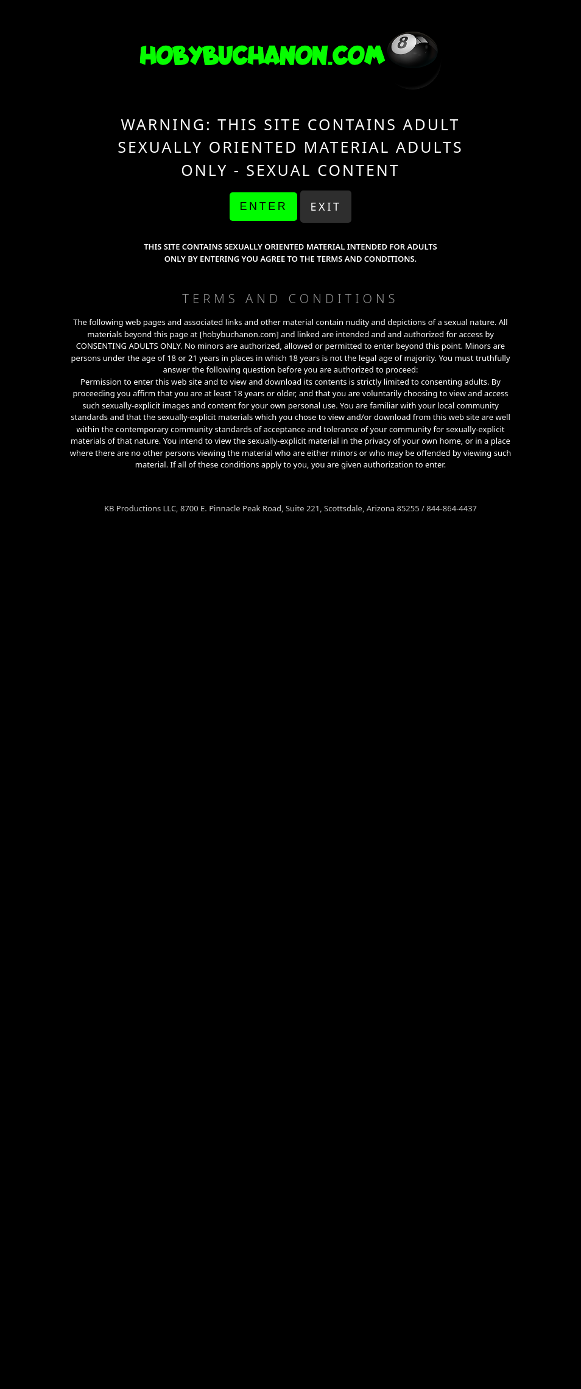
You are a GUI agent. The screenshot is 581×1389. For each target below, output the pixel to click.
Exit (325, 206)
